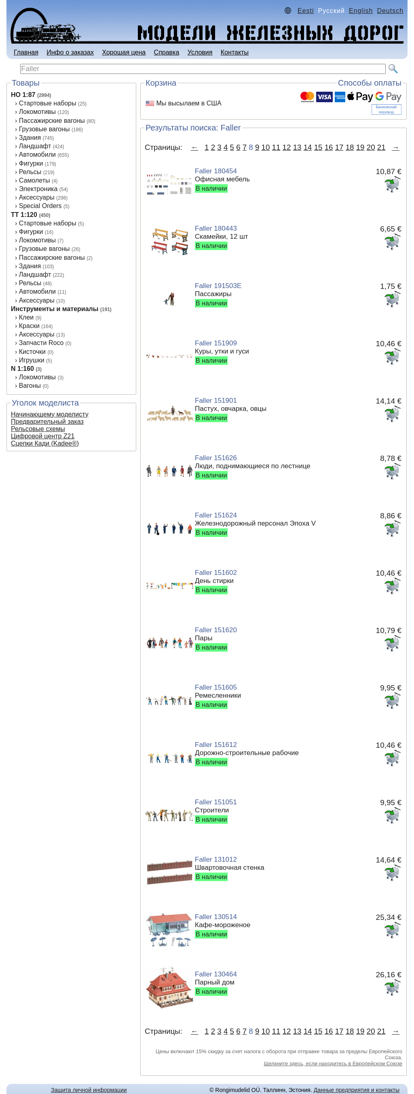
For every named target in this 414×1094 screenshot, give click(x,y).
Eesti (306, 10)
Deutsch (390, 10)
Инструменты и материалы (54, 308)
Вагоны (30, 385)
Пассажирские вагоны (52, 120)
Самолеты (34, 180)
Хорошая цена (124, 52)
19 (360, 147)
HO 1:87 (23, 94)
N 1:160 (22, 368)
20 (371, 147)
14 (308, 147)
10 (266, 147)
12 (287, 147)
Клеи (26, 317)
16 (329, 147)
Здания (30, 137)
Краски (29, 325)
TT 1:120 (24, 214)
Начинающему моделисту (50, 414)
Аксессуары (37, 197)
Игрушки (31, 360)
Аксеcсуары (37, 300)
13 (297, 147)
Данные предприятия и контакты (356, 1090)
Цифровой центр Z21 (42, 436)
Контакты (235, 52)
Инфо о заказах (70, 52)
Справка (167, 52)
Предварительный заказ (47, 421)
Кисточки (32, 351)
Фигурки (31, 163)
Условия (200, 52)
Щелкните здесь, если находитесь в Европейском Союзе (333, 1063)
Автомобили (37, 154)
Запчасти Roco (41, 342)
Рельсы (30, 171)
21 (381, 147)
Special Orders (40, 205)
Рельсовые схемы (38, 428)
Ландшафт (35, 146)
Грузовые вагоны (44, 129)
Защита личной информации (89, 1090)
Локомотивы (37, 111)
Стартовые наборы (47, 103)
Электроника (38, 188)
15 (318, 147)
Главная (26, 52)
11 (276, 147)
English (361, 10)
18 (350, 147)
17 (339, 147)
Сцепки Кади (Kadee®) (45, 443)
